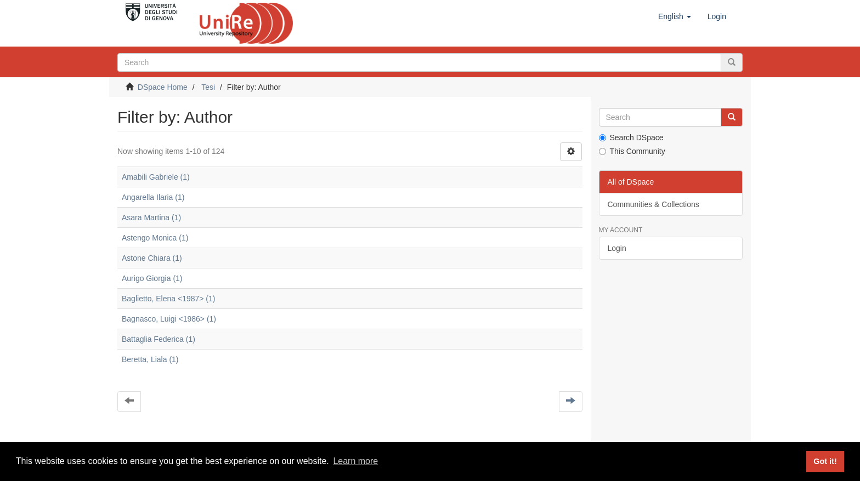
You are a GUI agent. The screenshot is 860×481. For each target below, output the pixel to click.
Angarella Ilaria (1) (153, 197)
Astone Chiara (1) (152, 258)
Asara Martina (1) (151, 217)
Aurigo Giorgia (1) (152, 278)
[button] (674, 16)
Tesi (208, 87)
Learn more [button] (355, 461)
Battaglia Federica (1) (158, 339)
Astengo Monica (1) (155, 237)
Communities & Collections (653, 204)
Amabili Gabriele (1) (156, 177)
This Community (632, 151)
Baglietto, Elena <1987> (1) (168, 298)
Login (617, 248)
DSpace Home (163, 87)
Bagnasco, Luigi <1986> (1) (169, 318)
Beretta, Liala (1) (150, 359)
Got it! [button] (824, 461)
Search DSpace (631, 137)
